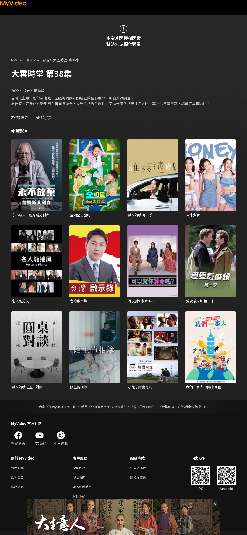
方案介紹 (18, 469)
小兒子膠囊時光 (140, 387)
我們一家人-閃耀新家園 (205, 387)
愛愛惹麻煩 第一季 (201, 301)
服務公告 (18, 479)
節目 (40, 59)
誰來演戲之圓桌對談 (28, 387)
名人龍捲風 (21, 301)
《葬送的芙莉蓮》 (144, 407)
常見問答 (80, 469)
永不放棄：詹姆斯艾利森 (32, 215)
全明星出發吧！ (83, 215)
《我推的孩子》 (173, 407)
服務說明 (18, 489)
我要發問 (80, 479)
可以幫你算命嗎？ (142, 301)
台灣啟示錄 (79, 301)
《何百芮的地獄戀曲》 (58, 407)
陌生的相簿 (79, 387)
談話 (51, 59)
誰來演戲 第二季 (141, 215)
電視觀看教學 (84, 489)
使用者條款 (142, 469)
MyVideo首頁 (22, 59)
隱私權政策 (142, 479)
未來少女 (193, 215)
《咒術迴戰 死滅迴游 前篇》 (107, 407)
